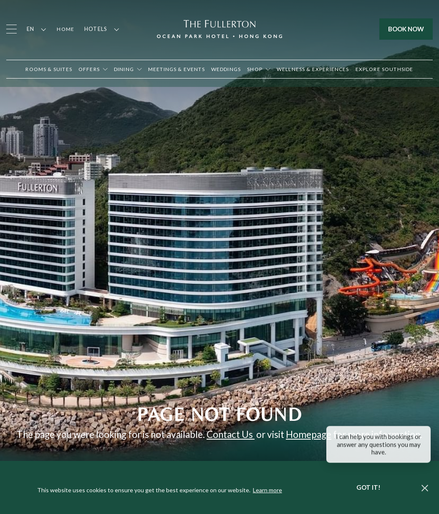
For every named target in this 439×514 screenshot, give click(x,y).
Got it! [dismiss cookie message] (368, 487)
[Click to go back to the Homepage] (219, 28)
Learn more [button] (267, 490)
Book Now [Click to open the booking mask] (406, 29)
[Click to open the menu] (11, 29)
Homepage (308, 434)
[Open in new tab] (258, 69)
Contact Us (231, 434)
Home (65, 29)
